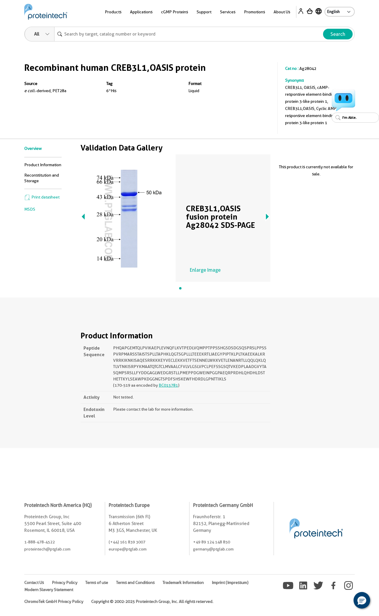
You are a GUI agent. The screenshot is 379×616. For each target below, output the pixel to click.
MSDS (29, 209)
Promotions (254, 11)
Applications (141, 11)
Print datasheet (42, 197)
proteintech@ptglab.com (47, 549)
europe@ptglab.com (128, 549)
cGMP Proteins (174, 11)
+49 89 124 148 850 (211, 542)
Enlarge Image (205, 270)
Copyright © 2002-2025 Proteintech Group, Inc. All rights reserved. (152, 601)
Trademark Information (183, 582)
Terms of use (96, 582)
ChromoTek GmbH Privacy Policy (53, 601)
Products (113, 11)
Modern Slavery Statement (48, 589)
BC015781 (168, 385)
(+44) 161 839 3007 (127, 542)
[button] (362, 600)
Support (204, 11)
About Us (282, 11)
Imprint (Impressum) (230, 582)
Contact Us (34, 582)
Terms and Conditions (135, 582)
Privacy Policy (64, 582)
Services (227, 11)
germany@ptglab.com (213, 549)
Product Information (42, 164)
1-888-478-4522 (39, 542)
